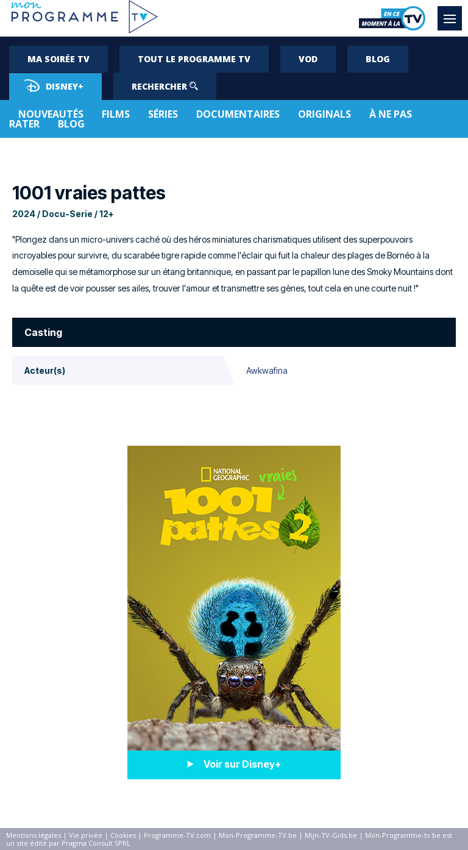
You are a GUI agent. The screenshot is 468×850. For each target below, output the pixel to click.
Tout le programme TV (194, 59)
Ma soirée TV (58, 59)
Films (116, 114)
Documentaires (238, 114)
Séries (163, 114)
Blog (378, 59)
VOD (308, 59)
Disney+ (53, 85)
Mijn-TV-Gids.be (331, 835)
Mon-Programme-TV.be (258, 835)
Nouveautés (50, 114)
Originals (324, 114)
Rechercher (165, 86)
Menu (453, 13)
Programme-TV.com (177, 835)
